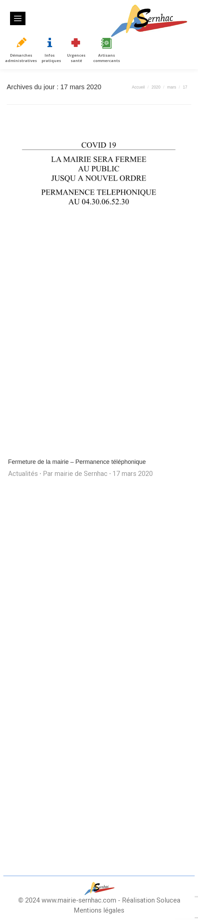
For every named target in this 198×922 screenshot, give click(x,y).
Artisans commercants (106, 58)
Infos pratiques (51, 58)
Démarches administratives (21, 58)
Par (75, 474)
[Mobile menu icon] (17, 18)
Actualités (23, 474)
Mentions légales (99, 910)
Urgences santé (76, 58)
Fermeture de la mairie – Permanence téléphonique (77, 461)
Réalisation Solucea (151, 900)
